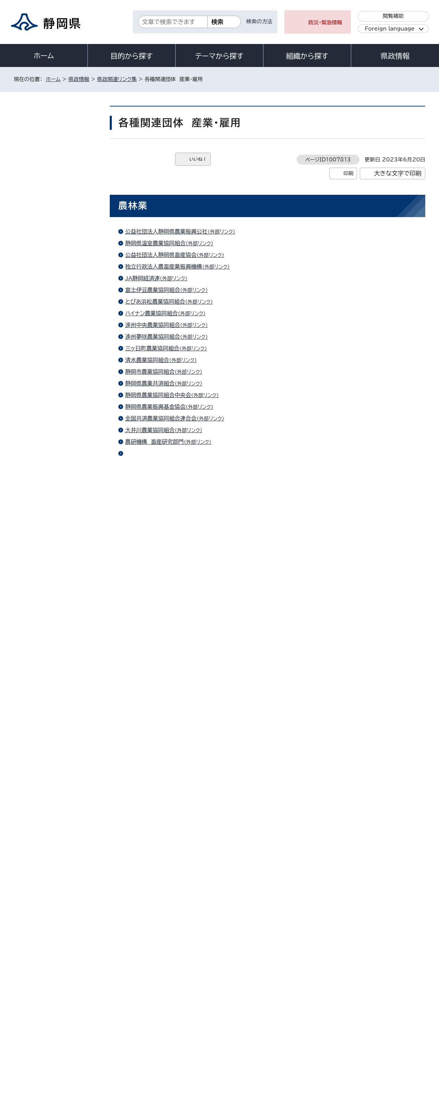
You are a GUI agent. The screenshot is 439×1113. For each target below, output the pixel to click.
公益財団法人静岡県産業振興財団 (183, 798)
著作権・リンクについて (46, 1054)
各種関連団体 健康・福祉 (54, 411)
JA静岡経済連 (159, 278)
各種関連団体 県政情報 (52, 429)
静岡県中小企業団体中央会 (175, 810)
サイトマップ (393, 1054)
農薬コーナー (157, 465)
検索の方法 (259, 21)
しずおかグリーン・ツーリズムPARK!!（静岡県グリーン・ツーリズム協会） (227, 736)
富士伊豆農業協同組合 (169, 290)
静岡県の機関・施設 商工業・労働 (59, 215)
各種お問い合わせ (334, 1011)
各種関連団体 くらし (49, 463)
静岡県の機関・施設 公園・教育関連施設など (59, 263)
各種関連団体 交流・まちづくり (60, 360)
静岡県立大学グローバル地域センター (187, 861)
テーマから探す (219, 56)
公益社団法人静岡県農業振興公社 (183, 231)
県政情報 (395, 56)
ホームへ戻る (410, 918)
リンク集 (345, 1054)
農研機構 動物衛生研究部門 (176, 453)
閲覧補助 (393, 16)
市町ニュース (41, 342)
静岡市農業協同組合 (166, 371)
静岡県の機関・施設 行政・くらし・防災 (59, 156)
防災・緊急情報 (325, 22)
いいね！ (198, 159)
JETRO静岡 (157, 685)
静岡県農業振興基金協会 (172, 406)
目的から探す (131, 56)
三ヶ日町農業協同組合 (169, 348)
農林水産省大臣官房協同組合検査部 (186, 496)
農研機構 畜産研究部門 (171, 442)
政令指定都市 (42, 394)
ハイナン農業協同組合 (168, 313)
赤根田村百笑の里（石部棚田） (177, 610)
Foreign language (390, 28)
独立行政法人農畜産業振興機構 (180, 266)
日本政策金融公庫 (164, 485)
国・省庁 (37, 284)
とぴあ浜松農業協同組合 (172, 301)
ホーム (44, 55)
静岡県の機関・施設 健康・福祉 (59, 194)
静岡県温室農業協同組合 (172, 243)
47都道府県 (41, 301)
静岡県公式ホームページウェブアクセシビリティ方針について (242, 1054)
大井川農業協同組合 (166, 430)
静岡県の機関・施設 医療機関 (58, 177)
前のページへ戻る (357, 918)
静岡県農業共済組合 (166, 383)
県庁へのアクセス (394, 1011)
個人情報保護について (123, 1054)
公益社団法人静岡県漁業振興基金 (183, 548)
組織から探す (307, 56)
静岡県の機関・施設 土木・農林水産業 (59, 239)
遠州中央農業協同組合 (169, 325)
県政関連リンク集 (117, 79)
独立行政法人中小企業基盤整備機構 (186, 787)
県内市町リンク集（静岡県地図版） (58, 321)
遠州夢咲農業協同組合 (169, 336)
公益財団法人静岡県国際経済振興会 (186, 673)
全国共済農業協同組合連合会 (177, 418)
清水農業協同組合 (164, 360)
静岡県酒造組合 (161, 661)
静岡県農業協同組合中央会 (175, 395)
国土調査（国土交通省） (169, 599)
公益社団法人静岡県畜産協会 (177, 255)
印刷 (348, 173)
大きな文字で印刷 (398, 173)
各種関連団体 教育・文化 (54, 377)
